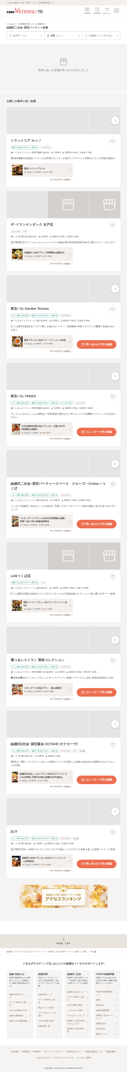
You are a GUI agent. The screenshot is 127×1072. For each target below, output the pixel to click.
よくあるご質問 (84, 1058)
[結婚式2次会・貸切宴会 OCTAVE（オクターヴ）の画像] (63, 724)
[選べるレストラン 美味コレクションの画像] (63, 640)
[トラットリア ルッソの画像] (63, 120)
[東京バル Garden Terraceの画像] (63, 288)
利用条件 (37, 1051)
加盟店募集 (111, 1051)
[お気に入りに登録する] (112, 141)
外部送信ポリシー (74, 1051)
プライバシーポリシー (54, 1051)
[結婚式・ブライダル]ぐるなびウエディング (25, 951)
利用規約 (26, 1051)
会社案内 (15, 1051)
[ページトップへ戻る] (63, 941)
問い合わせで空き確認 (96, 344)
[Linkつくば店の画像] (63, 555)
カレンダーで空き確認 (96, 432)
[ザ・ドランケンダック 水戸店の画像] (63, 204)
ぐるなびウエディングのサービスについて (55, 1058)
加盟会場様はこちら (94, 1051)
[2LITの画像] (63, 811)
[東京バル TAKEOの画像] (63, 376)
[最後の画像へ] (115, 121)
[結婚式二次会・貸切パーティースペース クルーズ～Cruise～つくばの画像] (63, 463)
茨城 (84, 951)
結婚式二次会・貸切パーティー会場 (63, 951)
